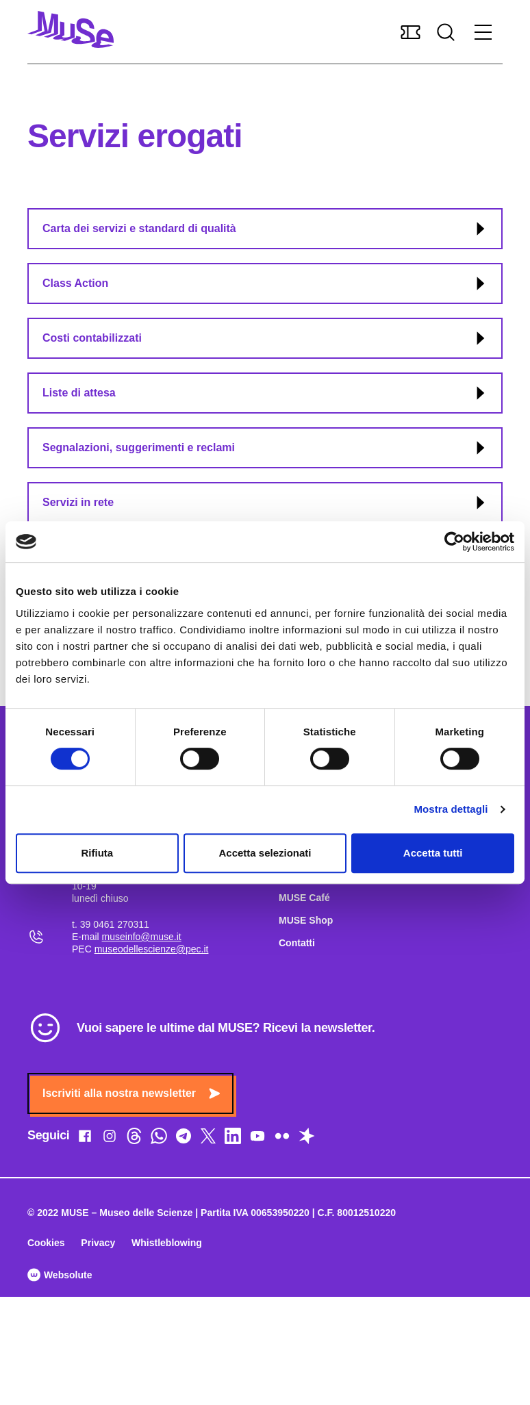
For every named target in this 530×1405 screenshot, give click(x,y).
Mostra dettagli (451, 809)
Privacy (98, 1242)
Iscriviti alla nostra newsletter (131, 1093)
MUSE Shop (306, 920)
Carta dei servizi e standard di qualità (265, 228)
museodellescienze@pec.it (151, 949)
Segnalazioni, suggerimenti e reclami (265, 448)
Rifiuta (97, 853)
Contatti (297, 942)
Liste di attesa (265, 393)
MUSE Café (304, 897)
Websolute (59, 1275)
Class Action (265, 283)
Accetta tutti (433, 853)
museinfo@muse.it (141, 936)
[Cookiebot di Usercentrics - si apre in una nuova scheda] (454, 541)
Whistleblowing (166, 1242)
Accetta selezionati (264, 853)
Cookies (45, 1242)
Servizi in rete (265, 502)
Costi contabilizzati (265, 338)
